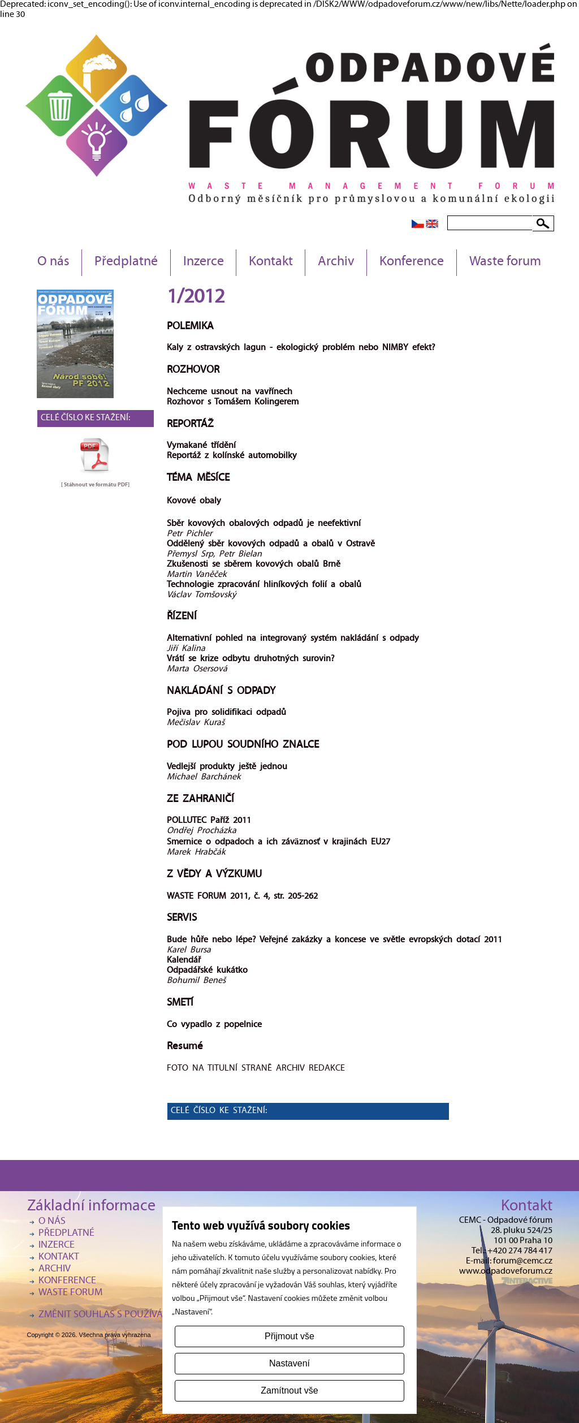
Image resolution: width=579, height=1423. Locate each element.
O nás (53, 262)
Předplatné (126, 262)
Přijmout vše (289, 1336)
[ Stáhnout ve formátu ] (95, 484)
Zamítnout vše (289, 1390)
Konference (411, 262)
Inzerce (203, 262)
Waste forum (505, 262)
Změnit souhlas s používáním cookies (128, 1315)
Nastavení (289, 1363)
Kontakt (271, 262)
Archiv (336, 262)
